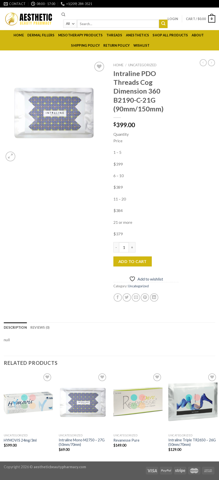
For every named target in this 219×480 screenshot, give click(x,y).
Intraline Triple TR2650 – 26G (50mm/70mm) (192, 442)
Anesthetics (137, 35)
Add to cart (132, 261)
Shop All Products (170, 35)
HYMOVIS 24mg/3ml (20, 440)
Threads (114, 35)
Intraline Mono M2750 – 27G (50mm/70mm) (82, 442)
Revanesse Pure (126, 440)
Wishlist (141, 45)
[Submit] (163, 24)
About (198, 35)
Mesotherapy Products (80, 35)
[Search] (63, 14)
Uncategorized (142, 65)
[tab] (15, 327)
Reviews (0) (40, 327)
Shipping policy (85, 45)
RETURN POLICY (116, 45)
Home (19, 35)
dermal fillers (41, 35)
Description (15, 327)
